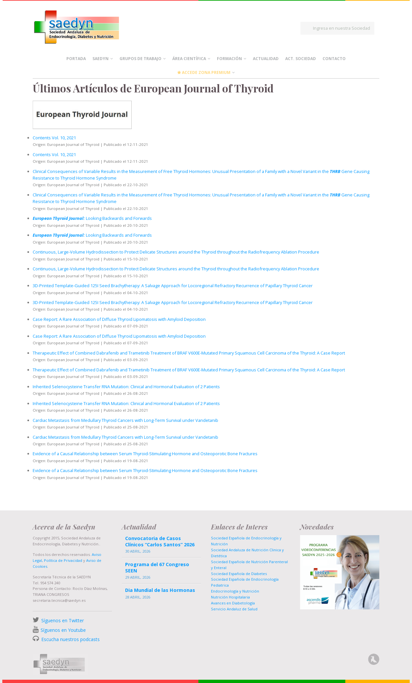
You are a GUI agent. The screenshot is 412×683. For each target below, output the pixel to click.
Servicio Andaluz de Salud (234, 608)
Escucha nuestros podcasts (70, 639)
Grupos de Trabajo (140, 58)
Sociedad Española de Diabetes (239, 573)
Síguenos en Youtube (63, 630)
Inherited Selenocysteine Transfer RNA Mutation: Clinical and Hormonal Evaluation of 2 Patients (126, 387)
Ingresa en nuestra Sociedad (341, 28)
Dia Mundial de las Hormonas (160, 590)
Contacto (334, 58)
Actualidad (266, 58)
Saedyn (100, 58)
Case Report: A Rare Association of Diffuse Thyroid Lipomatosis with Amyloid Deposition (119, 319)
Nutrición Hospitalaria (230, 597)
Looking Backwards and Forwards (92, 218)
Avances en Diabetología (233, 602)
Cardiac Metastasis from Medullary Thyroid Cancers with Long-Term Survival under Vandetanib (125, 420)
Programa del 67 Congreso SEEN (157, 567)
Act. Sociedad (300, 58)
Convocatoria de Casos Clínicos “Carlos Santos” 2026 (159, 541)
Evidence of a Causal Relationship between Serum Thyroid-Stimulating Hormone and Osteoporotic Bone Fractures (145, 454)
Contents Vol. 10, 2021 (54, 138)
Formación (229, 58)
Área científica (189, 58)
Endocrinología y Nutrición (235, 591)
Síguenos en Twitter (62, 620)
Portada (76, 58)
